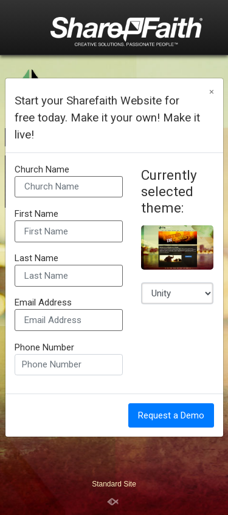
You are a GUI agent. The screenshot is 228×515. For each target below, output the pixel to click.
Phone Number (44, 347)
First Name (36, 214)
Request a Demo (171, 415)
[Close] (211, 92)
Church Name (42, 169)
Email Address (43, 302)
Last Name (36, 258)
